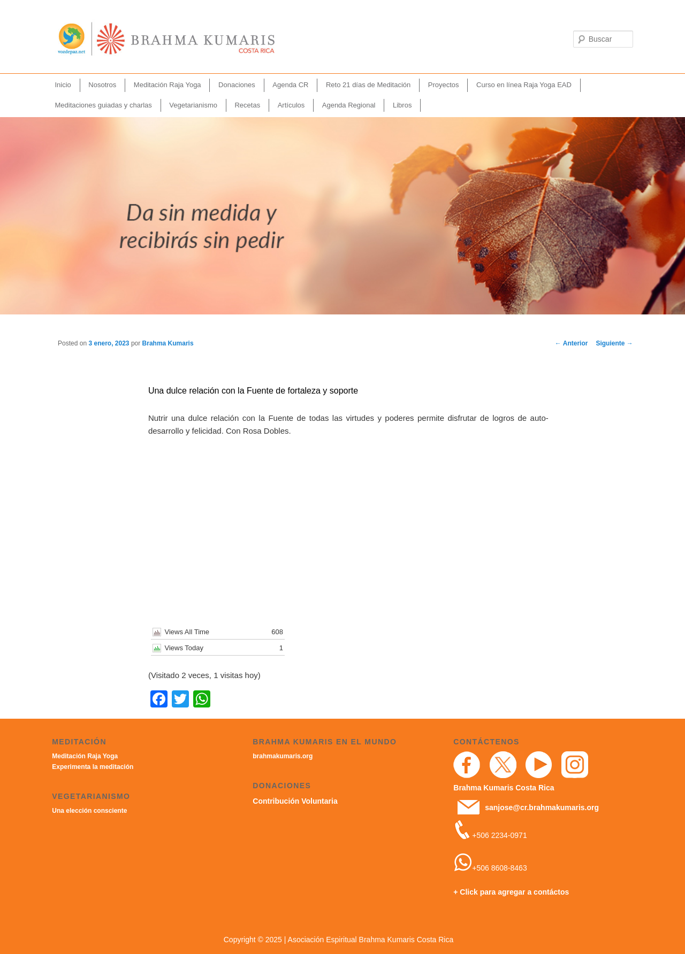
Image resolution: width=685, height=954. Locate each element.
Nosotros (102, 85)
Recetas (247, 105)
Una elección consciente (89, 810)
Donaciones (236, 85)
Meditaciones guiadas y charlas (103, 105)
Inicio (63, 85)
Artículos (291, 105)
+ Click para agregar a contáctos (511, 892)
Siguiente (614, 343)
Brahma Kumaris (168, 343)
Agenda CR (290, 85)
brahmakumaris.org (283, 756)
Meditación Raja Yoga (167, 85)
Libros (402, 105)
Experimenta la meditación (92, 767)
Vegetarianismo (193, 105)
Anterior (571, 343)
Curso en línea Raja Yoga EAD (524, 85)
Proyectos (443, 85)
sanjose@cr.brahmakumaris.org (542, 807)
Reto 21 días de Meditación (368, 85)
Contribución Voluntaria (295, 801)
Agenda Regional (349, 105)
